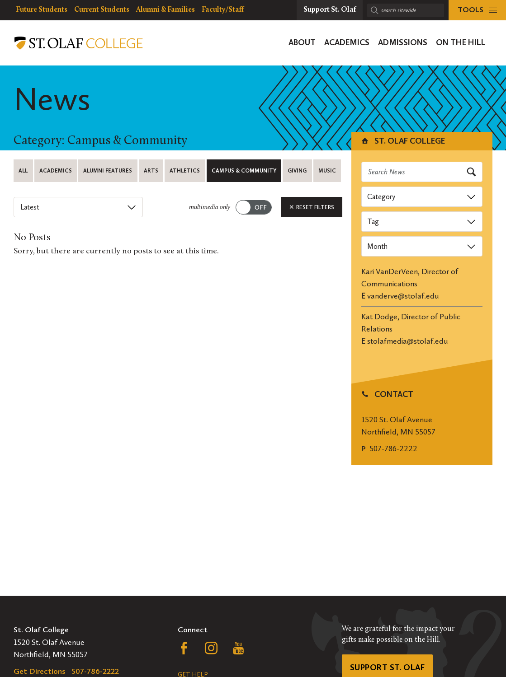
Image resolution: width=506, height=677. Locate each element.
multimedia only (209, 207)
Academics (55, 171)
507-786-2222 (393, 448)
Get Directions (40, 671)
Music (327, 171)
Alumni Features (107, 171)
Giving (297, 171)
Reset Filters (311, 207)
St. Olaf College (402, 141)
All (23, 171)
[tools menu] (477, 10)
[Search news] (421, 172)
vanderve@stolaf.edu (403, 296)
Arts (151, 171)
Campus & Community (244, 171)
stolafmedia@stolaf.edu (407, 341)
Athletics (185, 171)
